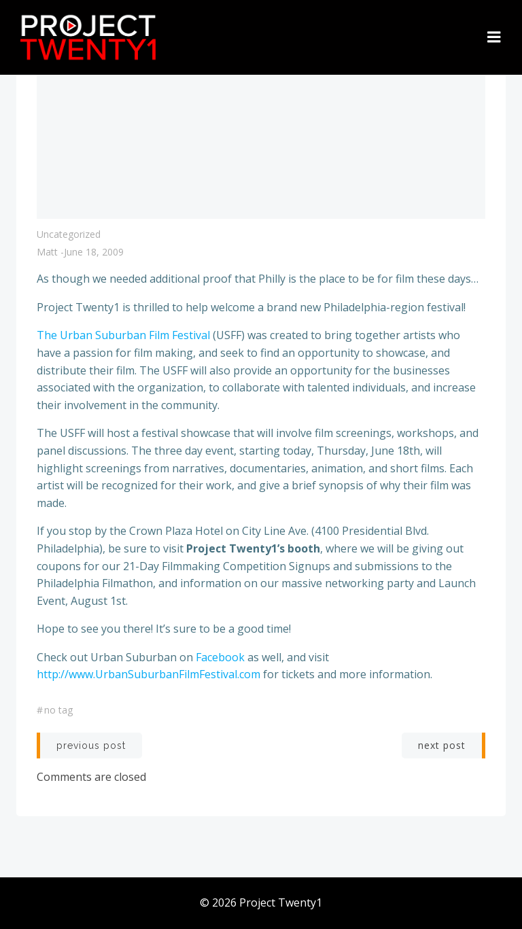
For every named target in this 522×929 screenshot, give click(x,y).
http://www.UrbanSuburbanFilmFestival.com (148, 674)
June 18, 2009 (94, 251)
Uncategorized (69, 234)
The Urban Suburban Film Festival (123, 335)
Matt (47, 251)
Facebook (220, 657)
